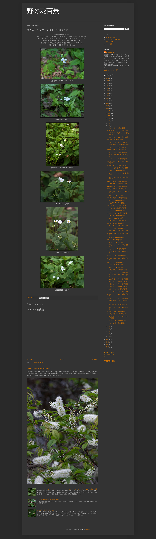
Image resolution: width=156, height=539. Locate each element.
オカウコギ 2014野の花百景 (116, 210)
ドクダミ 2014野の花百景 (115, 195)
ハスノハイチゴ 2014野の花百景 (117, 186)
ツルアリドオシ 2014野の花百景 (117, 198)
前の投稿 (94, 359)
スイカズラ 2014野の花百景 (116, 215)
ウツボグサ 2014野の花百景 (116, 203)
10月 (109, 116)
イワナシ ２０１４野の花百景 (116, 311)
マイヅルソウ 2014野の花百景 (116, 150)
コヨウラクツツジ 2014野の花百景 (117, 144)
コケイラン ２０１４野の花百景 (117, 159)
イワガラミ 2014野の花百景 (116, 170)
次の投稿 (29, 359)
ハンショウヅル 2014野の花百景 (117, 181)
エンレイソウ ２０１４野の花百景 (117, 298)
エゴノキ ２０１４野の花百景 (116, 320)
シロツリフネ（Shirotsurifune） (46, 510)
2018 (107, 98)
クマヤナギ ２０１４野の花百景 (117, 142)
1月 (109, 336)
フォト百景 (109, 44)
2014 (107, 108)
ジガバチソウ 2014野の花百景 (116, 205)
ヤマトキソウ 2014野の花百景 (116, 165)
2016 (107, 103)
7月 (109, 123)
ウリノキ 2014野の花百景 (115, 218)
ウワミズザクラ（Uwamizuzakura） (39, 368)
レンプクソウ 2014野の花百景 (116, 314)
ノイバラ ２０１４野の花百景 (116, 228)
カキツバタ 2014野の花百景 (116, 237)
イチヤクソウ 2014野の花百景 (116, 220)
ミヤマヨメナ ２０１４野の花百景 (117, 230)
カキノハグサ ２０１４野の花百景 (117, 226)
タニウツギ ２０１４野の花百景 (117, 289)
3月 (109, 331)
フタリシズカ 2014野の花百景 (116, 189)
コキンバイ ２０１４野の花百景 (117, 305)
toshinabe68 (110, 52)
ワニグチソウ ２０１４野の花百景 (117, 272)
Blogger (87, 529)
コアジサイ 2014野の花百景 (116, 200)
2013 (107, 339)
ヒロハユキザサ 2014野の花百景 (117, 152)
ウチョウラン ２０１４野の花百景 (117, 130)
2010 (107, 347)
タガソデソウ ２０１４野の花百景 (117, 279)
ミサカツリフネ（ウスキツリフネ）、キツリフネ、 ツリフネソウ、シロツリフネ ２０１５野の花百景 (67, 489)
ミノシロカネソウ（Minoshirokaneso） (48, 499)
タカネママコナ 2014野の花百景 (117, 184)
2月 (109, 334)
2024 (107, 83)
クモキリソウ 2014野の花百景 (116, 147)
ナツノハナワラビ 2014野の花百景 (117, 168)
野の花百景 (43, 11)
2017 (107, 101)
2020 (107, 93)
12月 (109, 110)
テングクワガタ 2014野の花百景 (117, 270)
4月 (109, 329)
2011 (107, 344)
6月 (109, 126)
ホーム (62, 359)
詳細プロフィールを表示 (111, 70)
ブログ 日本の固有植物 (113, 39)
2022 (107, 88)
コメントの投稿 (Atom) (36, 362)
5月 (109, 326)
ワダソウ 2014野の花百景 (115, 242)
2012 (107, 342)
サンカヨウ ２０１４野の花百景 (117, 286)
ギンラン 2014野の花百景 (115, 265)
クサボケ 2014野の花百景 (115, 267)
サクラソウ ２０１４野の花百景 (117, 281)
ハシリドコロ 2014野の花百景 (116, 249)
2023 (107, 85)
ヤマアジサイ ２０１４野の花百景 (117, 137)
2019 (107, 96)
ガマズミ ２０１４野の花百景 (116, 255)
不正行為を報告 (109, 361)
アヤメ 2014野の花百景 (114, 240)
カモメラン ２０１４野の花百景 (117, 213)
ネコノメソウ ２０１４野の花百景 (117, 291)
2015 (107, 106)
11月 (109, 113)
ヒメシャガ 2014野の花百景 (116, 323)
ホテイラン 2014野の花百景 (116, 262)
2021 (107, 91)
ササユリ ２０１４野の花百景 (116, 128)
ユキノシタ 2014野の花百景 (116, 223)
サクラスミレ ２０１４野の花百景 (117, 284)
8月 (109, 120)
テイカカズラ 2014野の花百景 (116, 208)
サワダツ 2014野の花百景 (115, 139)
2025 (107, 80)
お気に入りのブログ (111, 37)
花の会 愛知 (110, 42)
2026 (107, 78)
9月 (109, 118)
